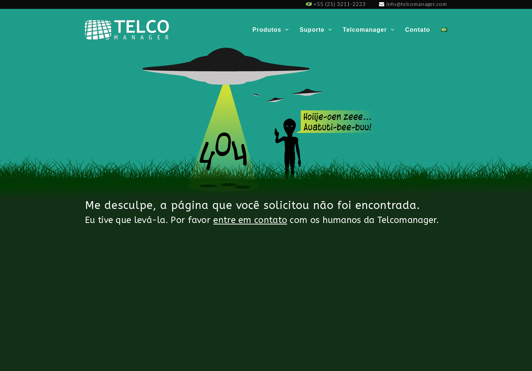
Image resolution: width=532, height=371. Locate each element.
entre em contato (250, 220)
